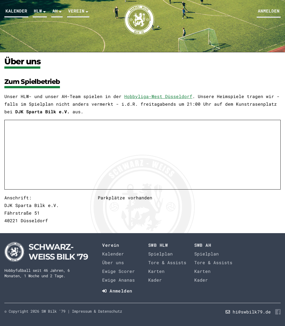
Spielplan (160, 254)
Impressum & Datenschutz (97, 311)
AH (57, 11)
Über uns (113, 262)
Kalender (16, 11)
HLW (40, 11)
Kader (155, 280)
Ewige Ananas (118, 280)
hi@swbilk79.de (252, 312)
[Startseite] (46, 252)
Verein (78, 11)
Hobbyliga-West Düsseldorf (158, 96)
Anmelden (269, 11)
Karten (156, 271)
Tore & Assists (167, 262)
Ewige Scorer (118, 271)
